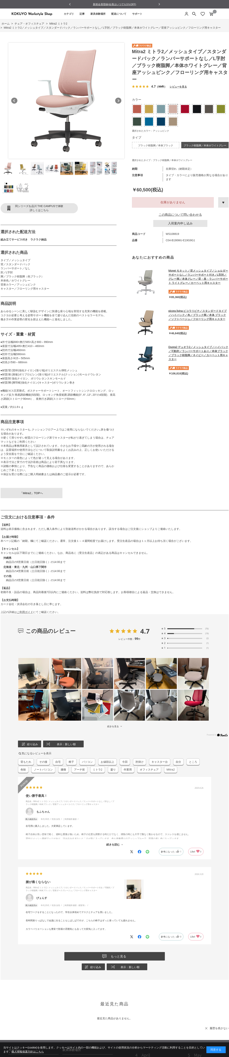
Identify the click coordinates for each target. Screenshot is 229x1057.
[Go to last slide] (70, 4)
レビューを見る (178, 86)
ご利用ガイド (25, 612)
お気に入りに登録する (223, 202)
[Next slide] (159, 4)
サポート (137, 13)
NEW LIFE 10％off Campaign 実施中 (114, 4)
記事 (82, 13)
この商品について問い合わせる (180, 214)
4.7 (145, 631)
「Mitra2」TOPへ (31, 493)
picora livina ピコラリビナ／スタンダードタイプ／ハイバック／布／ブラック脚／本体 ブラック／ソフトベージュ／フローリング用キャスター (198, 315)
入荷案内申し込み (180, 223)
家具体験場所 (98, 13)
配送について (118, 13)
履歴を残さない (219, 1028)
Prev (14, 101)
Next (118, 101)
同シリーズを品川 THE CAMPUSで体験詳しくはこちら (39, 208)
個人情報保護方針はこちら (27, 1051)
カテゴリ (69, 13)
